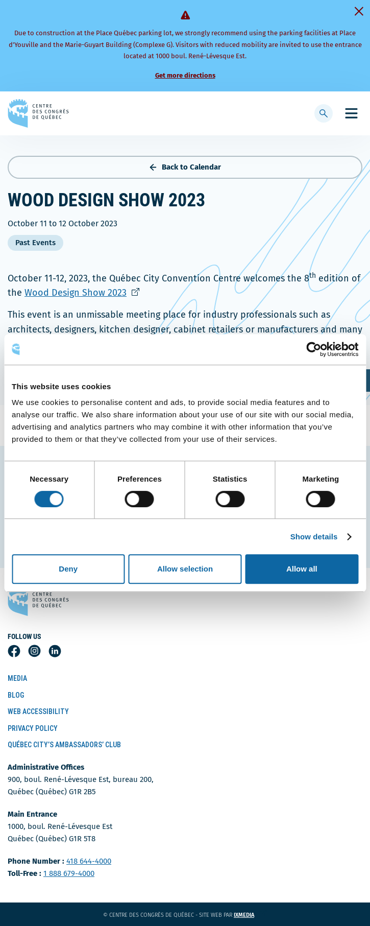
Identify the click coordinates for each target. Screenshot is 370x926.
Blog (16, 695)
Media (17, 678)
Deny (68, 568)
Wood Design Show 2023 (88, 292)
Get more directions (185, 75)
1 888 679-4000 (68, 873)
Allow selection (185, 568)
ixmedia (250, 915)
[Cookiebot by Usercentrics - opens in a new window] (313, 349)
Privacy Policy (33, 728)
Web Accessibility (38, 711)
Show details (314, 536)
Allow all (301, 568)
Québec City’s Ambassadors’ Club (64, 745)
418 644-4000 (88, 861)
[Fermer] (359, 11)
